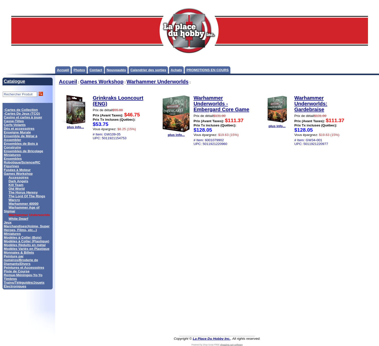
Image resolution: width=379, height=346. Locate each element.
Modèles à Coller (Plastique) (26, 241)
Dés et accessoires (19, 128)
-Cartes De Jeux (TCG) (22, 113)
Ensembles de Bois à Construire (21, 145)
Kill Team (16, 185)
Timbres (10, 279)
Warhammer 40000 (24, 204)
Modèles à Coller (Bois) (22, 237)
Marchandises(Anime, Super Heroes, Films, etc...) (27, 228)
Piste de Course (17, 271)
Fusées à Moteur (17, 170)
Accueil (63, 70)
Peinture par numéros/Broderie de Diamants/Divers (21, 260)
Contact (95, 70)
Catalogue (14, 81)
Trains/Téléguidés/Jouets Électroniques (24, 284)
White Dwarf (18, 219)
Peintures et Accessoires (24, 267)
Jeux (8, 222)
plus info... (75, 125)
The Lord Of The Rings (27, 196)
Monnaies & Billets (19, 252)
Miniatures (12, 234)
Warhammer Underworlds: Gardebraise (310, 103)
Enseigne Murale (17, 132)
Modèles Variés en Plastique (26, 249)
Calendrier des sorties (148, 70)
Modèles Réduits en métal (25, 245)
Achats (176, 70)
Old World (17, 189)
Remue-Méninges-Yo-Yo (23, 275)
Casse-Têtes (14, 121)
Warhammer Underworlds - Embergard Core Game (221, 103)
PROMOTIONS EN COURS (207, 70)
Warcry (14, 200)
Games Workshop (18, 174)
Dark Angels (18, 181)
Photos (79, 70)
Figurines (11, 166)
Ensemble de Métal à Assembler (20, 138)
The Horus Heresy (23, 192)
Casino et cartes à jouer (23, 117)
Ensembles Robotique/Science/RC (22, 160)
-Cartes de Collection (21, 110)
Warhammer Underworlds (157, 81)
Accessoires (19, 177)
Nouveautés (116, 70)
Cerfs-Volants (15, 125)
